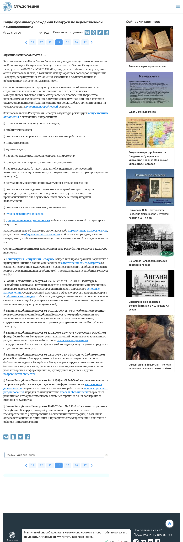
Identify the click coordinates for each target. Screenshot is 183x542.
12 (41, 42)
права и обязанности (74, 392)
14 (58, 42)
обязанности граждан (20, 296)
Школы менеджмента (142, 111)
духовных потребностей (42, 106)
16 (76, 42)
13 (50, 42)
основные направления (72, 340)
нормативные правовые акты (87, 230)
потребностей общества (19, 374)
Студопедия (21, 6)
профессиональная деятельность (28, 220)
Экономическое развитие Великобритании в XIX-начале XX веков (149, 305)
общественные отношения (42, 234)
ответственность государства (81, 262)
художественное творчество (24, 213)
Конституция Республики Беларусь (30, 259)
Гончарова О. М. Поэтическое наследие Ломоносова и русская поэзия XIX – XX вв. (149, 214)
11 (32, 42)
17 (85, 42)
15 (67, 42)
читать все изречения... (78, 536)
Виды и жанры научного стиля (147, 66)
